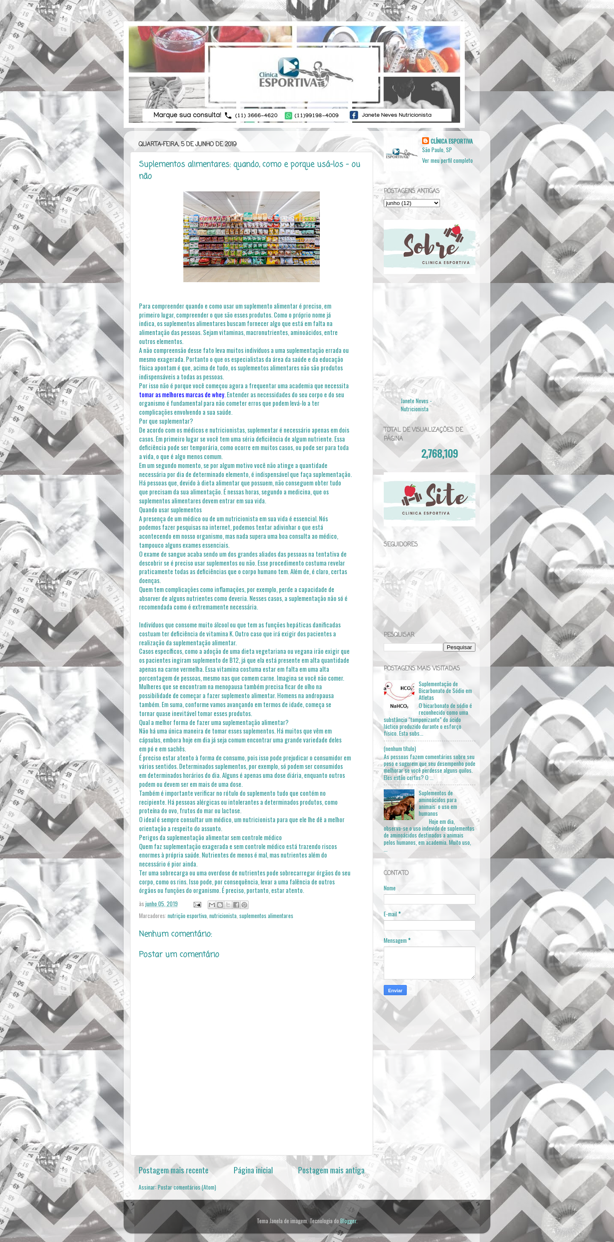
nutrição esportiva (187, 915)
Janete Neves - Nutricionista (416, 404)
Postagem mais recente (174, 1170)
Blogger (348, 1220)
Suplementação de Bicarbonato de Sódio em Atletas (445, 690)
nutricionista (223, 915)
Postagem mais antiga (331, 1170)
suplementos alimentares (266, 915)
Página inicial (253, 1170)
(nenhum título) (400, 748)
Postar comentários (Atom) (187, 1187)
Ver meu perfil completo (447, 160)
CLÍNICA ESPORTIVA (452, 141)
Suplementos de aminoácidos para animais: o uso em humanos (438, 803)
